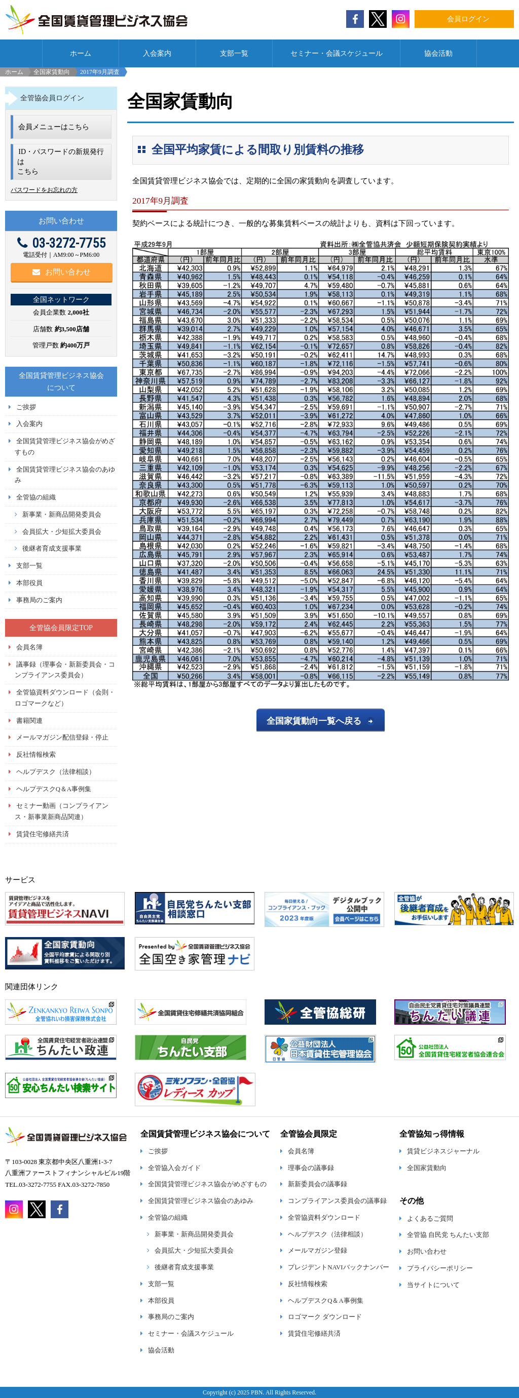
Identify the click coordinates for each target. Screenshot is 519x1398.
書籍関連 (29, 720)
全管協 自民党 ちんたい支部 (448, 1234)
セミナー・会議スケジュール (336, 53)
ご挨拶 (26, 407)
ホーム (80, 53)
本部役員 (29, 583)
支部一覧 (234, 53)
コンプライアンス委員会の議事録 (337, 1201)
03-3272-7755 (61, 243)
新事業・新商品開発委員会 (61, 514)
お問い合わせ (61, 272)
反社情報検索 (36, 754)
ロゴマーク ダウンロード (325, 1317)
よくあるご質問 (430, 1218)
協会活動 (438, 53)
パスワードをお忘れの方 (44, 189)
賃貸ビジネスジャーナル (443, 1151)
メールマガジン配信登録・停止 (62, 737)
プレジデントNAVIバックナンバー (338, 1267)
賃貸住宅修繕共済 (42, 834)
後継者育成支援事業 (52, 548)
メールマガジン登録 (317, 1250)
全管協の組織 (36, 497)
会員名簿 (29, 647)
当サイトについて (433, 1285)
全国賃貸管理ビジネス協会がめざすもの (207, 1184)
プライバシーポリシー (440, 1268)
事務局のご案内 (39, 600)
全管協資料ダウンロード (324, 1217)
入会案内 (157, 53)
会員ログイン (468, 19)
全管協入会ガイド (174, 1168)
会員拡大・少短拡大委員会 (61, 531)
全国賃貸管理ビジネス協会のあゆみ (200, 1201)
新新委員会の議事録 (317, 1184)
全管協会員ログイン (52, 98)
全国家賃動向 (51, 71)
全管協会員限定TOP (61, 628)
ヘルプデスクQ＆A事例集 (53, 789)
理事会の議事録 (311, 1168)
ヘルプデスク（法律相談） (55, 771)
